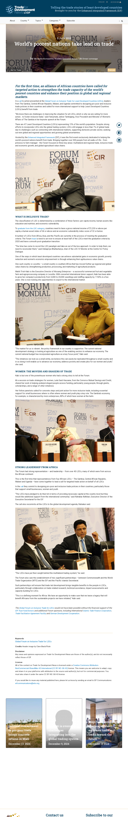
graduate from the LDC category (31, 228)
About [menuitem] (12, 21)
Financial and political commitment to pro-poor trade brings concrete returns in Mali (23, 730)
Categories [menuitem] (53, 20)
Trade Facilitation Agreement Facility (30, 613)
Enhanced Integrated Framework (41, 137)
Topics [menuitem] (38, 20)
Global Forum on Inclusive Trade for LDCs (36, 608)
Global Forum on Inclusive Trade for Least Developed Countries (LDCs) (74, 101)
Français (111, 70)
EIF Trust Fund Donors (24, 611)
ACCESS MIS (116, 2)
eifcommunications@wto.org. (27, 683)
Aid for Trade (15, 70)
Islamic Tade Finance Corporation (97, 611)
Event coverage (90, 58)
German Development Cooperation (64, 613)
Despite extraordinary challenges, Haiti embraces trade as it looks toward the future (103, 730)
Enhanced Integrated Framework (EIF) (102, 10)
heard (34, 239)
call (20, 101)
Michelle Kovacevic (44, 58)
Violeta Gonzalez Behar (65, 58)
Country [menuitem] (24, 20)
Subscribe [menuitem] (71, 21)
